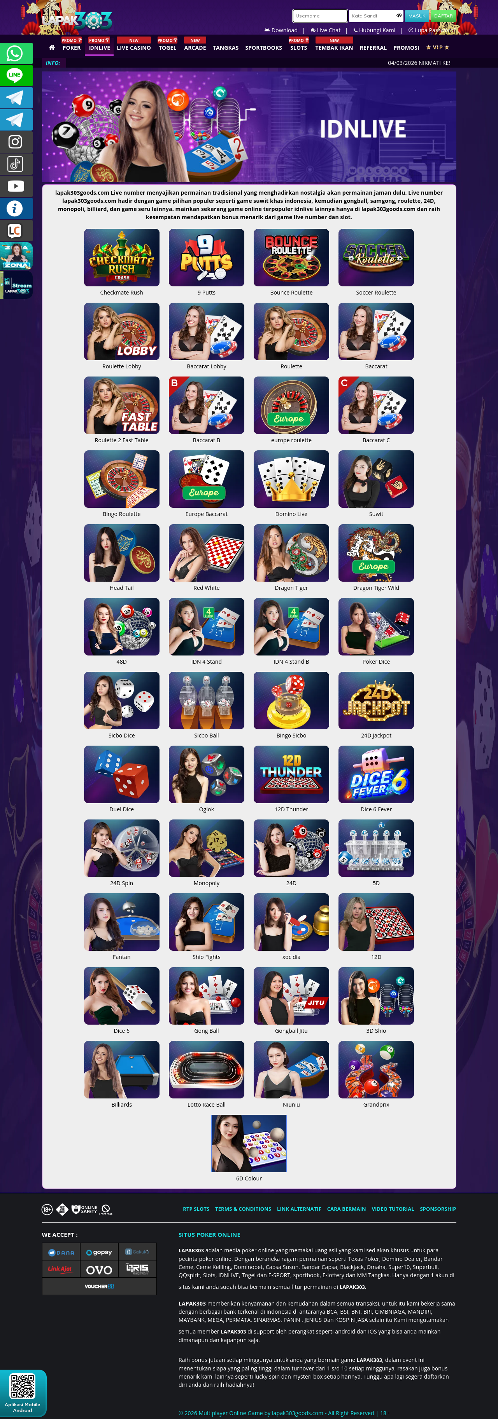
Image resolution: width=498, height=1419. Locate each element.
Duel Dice (122, 805)
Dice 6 (122, 1026)
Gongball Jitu (291, 1026)
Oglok (206, 805)
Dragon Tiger (291, 583)
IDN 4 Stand (206, 657)
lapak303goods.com (297, 1413)
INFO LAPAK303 (16, 208)
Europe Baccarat (206, 510)
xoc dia (291, 953)
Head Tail (122, 583)
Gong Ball (206, 1026)
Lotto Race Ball (206, 1100)
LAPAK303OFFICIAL (16, 97)
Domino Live (291, 510)
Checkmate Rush (122, 288)
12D (376, 953)
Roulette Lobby (122, 362)
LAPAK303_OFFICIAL (16, 120)
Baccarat (376, 362)
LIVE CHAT (16, 230)
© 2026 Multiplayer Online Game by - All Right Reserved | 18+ (284, 1413)
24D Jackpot (376, 731)
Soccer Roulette (376, 288)
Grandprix (376, 1100)
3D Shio (376, 1026)
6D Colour (249, 1174)
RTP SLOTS (196, 1208)
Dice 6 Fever (376, 805)
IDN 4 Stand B (291, 657)
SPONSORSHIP (438, 1208)
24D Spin (122, 879)
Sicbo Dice (122, 731)
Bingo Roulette (122, 510)
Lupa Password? (432, 30)
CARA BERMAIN (346, 1208)
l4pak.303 (16, 142)
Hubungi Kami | (381, 30)
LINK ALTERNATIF (299, 1208)
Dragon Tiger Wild (376, 583)
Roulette (291, 362)
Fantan (122, 953)
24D (291, 879)
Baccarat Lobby (206, 362)
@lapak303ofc (16, 164)
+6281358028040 (16, 53)
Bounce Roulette (291, 288)
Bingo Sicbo (291, 731)
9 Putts (206, 288)
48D (122, 657)
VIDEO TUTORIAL (393, 1208)
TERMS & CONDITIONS (243, 1208)
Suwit (376, 510)
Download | (287, 30)
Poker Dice (376, 657)
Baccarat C (376, 436)
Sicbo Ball (206, 731)
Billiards (122, 1100)
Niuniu (291, 1100)
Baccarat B (206, 436)
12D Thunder (291, 805)
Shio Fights (206, 953)
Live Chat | (332, 30)
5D (376, 879)
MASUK (417, 16)
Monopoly (206, 879)
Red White (206, 583)
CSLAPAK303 (16, 75)
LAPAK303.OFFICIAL (16, 186)
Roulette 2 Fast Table (122, 436)
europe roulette (291, 436)
